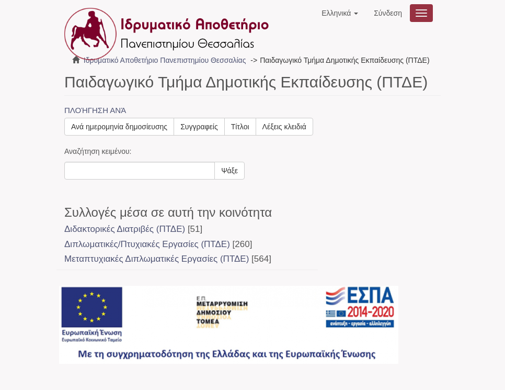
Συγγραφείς (199, 126)
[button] (340, 13)
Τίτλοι (240, 126)
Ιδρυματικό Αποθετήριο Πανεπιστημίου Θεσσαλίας (165, 60)
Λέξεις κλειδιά (284, 126)
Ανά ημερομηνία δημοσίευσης (119, 126)
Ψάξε (229, 170)
